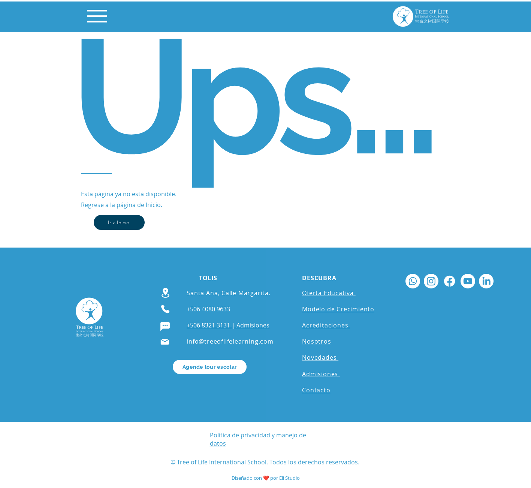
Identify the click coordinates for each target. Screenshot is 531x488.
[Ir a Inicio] (119, 222)
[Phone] (165, 309)
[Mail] (165, 342)
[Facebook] (449, 281)
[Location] (166, 293)
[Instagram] (431, 281)
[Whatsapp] (412, 281)
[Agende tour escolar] (209, 367)
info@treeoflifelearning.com (230, 341)
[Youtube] (468, 281)
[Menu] (97, 16)
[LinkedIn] (486, 281)
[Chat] (165, 327)
